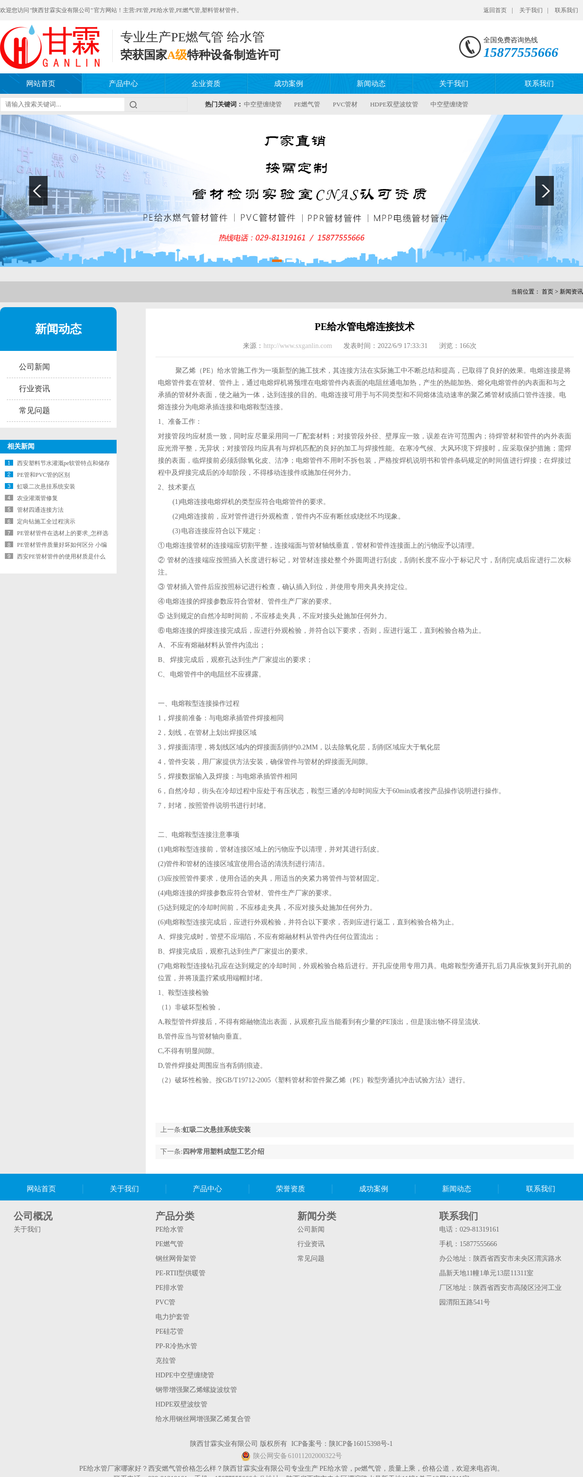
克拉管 (165, 1360)
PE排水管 (169, 1287)
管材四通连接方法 (40, 509)
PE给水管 (169, 1229)
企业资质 (206, 83)
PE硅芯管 (169, 1331)
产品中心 (123, 83)
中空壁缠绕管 (263, 104)
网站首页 (40, 83)
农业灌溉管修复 (37, 498)
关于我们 (531, 10)
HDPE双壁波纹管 (394, 104)
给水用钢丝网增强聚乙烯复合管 (203, 1419)
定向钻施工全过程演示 (46, 521)
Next (544, 191)
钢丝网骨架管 (175, 1258)
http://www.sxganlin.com (298, 345)
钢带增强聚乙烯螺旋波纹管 (196, 1389)
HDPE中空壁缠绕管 (184, 1375)
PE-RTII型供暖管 (180, 1273)
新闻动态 (371, 83)
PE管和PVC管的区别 (43, 474)
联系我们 (566, 10)
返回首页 (495, 10)
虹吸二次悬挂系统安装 (46, 486)
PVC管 (165, 1302)
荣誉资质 (290, 1189)
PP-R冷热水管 (176, 1346)
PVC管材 (345, 104)
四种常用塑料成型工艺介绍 (223, 1151)
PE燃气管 (307, 104)
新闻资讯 (571, 291)
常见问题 (34, 410)
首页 (547, 291)
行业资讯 (34, 388)
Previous (38, 191)
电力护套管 (172, 1317)
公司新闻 (34, 367)
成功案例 (288, 83)
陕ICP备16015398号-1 (361, 1443)
